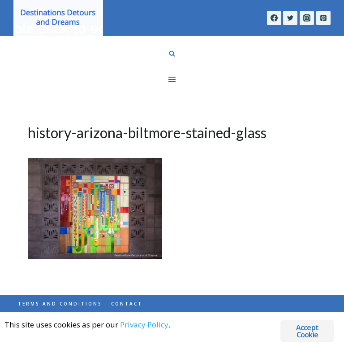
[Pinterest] (323, 18)
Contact (126, 304)
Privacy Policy (144, 324)
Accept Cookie (307, 331)
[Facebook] (274, 18)
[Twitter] (290, 18)
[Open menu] (172, 79)
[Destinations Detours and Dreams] (58, 18)
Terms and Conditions (60, 304)
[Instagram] (307, 18)
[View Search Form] (172, 53)
